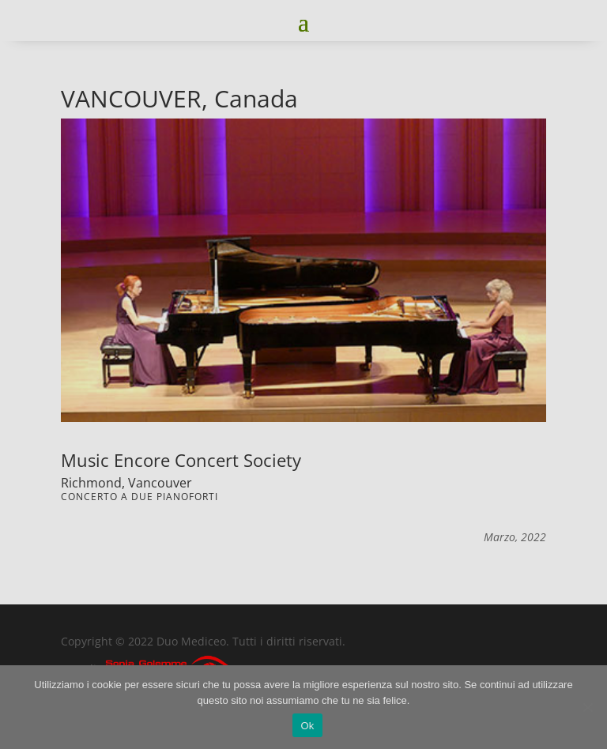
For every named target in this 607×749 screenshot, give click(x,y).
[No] (587, 707)
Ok (307, 726)
